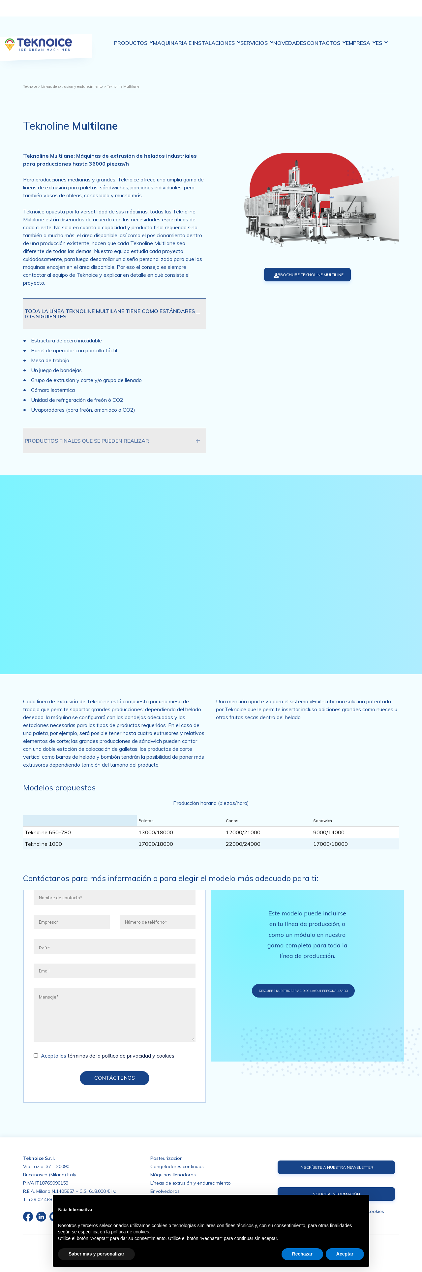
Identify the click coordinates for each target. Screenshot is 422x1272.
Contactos (334, 12)
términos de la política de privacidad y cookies (121, 1056)
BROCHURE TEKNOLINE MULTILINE (300, 275)
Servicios (252, 12)
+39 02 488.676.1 (46, 1199)
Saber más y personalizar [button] (96, 1253)
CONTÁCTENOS (114, 1078)
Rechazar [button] (302, 1253)
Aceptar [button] (344, 1253)
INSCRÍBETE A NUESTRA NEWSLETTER (336, 1167)
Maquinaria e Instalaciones (185, 12)
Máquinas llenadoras (173, 1174)
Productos (115, 12)
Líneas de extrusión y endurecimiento (190, 1182)
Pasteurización (166, 1158)
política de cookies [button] (130, 1231)
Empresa (376, 12)
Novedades (291, 13)
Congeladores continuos (177, 1166)
